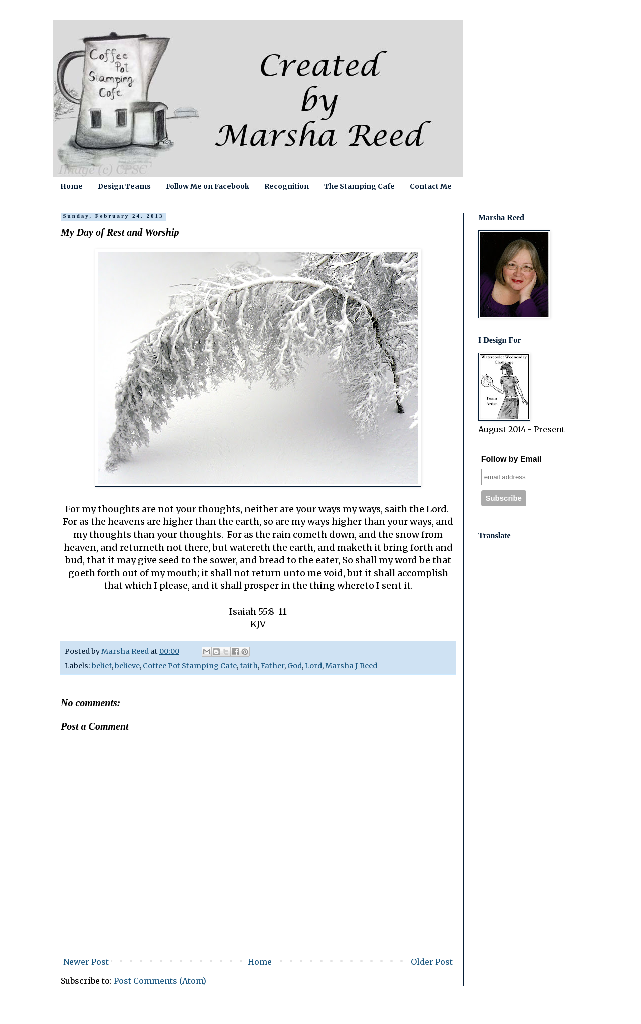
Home (71, 186)
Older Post (432, 962)
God (294, 665)
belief (102, 665)
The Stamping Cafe (359, 186)
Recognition (286, 186)
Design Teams (124, 186)
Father (272, 665)
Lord (313, 665)
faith (249, 665)
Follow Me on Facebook (207, 186)
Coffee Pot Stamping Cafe (190, 665)
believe (127, 665)
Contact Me (431, 186)
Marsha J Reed (351, 665)
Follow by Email (511, 459)
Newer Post (86, 962)
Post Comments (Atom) (160, 981)
